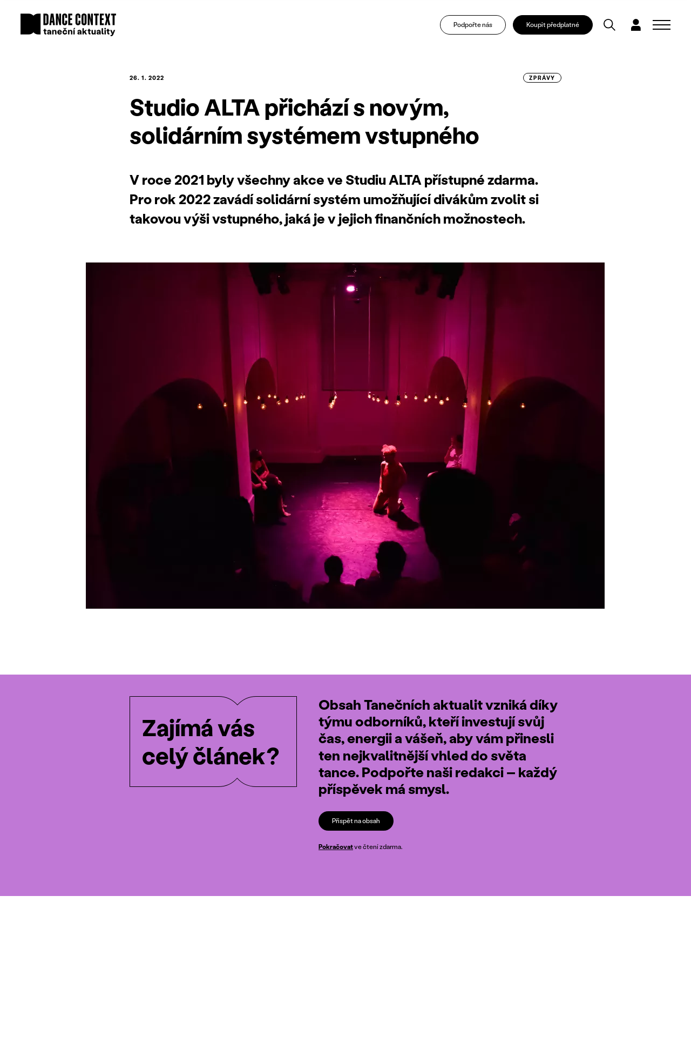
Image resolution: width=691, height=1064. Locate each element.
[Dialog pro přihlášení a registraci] (636, 25)
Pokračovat (336, 847)
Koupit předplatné (552, 25)
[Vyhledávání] (609, 25)
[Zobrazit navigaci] (661, 25)
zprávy (542, 78)
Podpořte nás (472, 25)
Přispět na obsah (356, 821)
